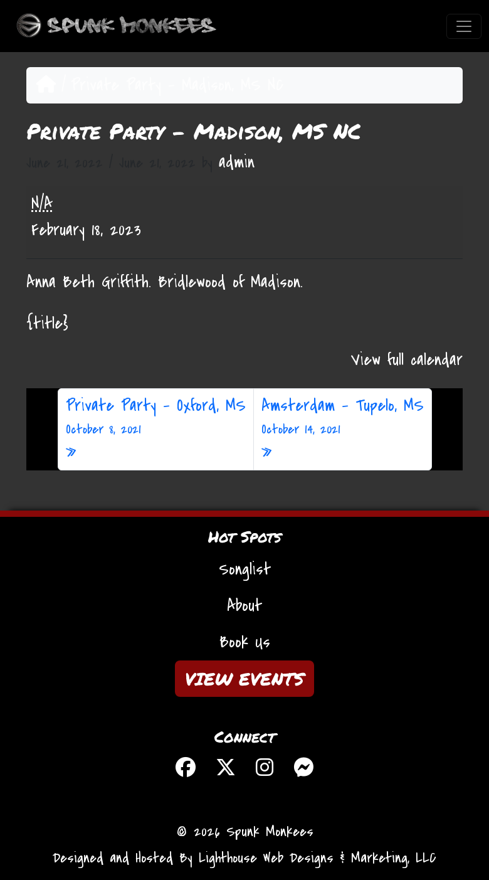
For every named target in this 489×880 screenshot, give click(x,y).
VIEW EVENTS (244, 678)
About (244, 606)
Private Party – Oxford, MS (156, 417)
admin (237, 162)
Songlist (245, 569)
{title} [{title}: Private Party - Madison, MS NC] (47, 324)
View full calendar (407, 360)
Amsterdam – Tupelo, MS (342, 417)
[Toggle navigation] (463, 26)
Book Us (244, 642)
